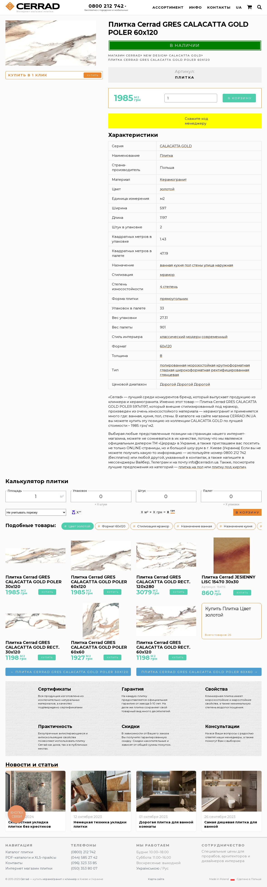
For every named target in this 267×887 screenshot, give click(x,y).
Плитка (166, 155)
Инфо (195, 7)
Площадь (15, 490)
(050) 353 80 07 (84, 868)
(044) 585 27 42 (84, 857)
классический (172, 337)
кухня (179, 265)
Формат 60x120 (113, 526)
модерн (193, 337)
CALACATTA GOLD (176, 146)
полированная (173, 365)
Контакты (219, 7)
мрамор (167, 274)
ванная (166, 265)
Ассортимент (168, 7)
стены (197, 265)
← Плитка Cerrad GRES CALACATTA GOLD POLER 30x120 (70, 672)
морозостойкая (201, 365)
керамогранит (52, 879)
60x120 (166, 346)
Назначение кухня (238, 526)
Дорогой (168, 384)
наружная (224, 265)
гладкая (167, 370)
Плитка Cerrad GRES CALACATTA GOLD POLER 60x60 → (199, 672)
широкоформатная (192, 370)
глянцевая (169, 375)
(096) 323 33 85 (84, 863)
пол (188, 265)
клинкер (71, 879)
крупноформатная (233, 365)
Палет (208, 490)
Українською (147, 868)
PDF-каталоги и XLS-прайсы (30, 857)
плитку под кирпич (229, 467)
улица (209, 265)
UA (239, 7)
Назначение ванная (196, 526)
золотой (167, 189)
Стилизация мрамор (153, 526)
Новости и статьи (31, 764)
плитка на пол (190, 467)
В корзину (240, 98)
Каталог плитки (19, 852)
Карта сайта (156, 879)
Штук (142, 490)
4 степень (169, 286)
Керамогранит (173, 179)
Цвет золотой (79, 526)
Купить (93, 75)
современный (214, 337)
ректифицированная (230, 370)
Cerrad (25, 879)
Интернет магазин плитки (28, 868)
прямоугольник (174, 298)
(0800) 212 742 (83, 852)
